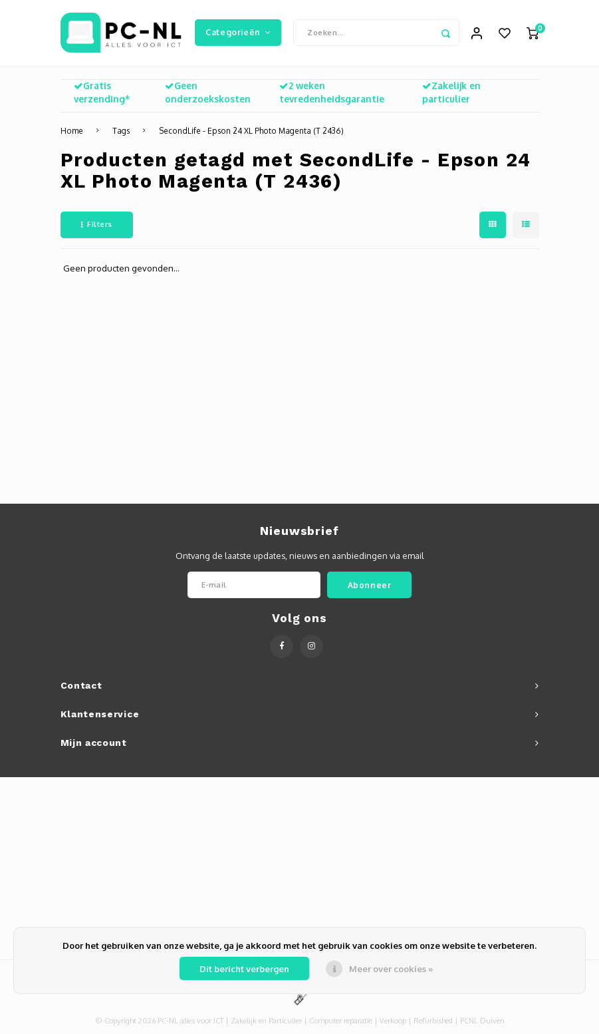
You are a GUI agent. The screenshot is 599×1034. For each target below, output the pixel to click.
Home (71, 131)
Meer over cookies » (391, 968)
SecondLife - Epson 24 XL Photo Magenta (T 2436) (251, 131)
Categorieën (238, 32)
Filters (96, 225)
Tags (121, 131)
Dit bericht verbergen (244, 968)
